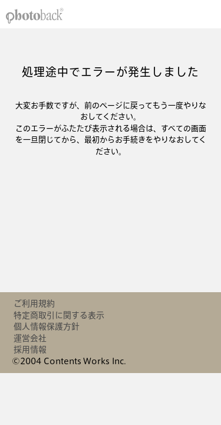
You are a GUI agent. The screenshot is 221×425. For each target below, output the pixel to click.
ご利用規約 (34, 303)
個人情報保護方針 (47, 326)
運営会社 (30, 338)
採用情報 (30, 349)
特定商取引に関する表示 (59, 315)
